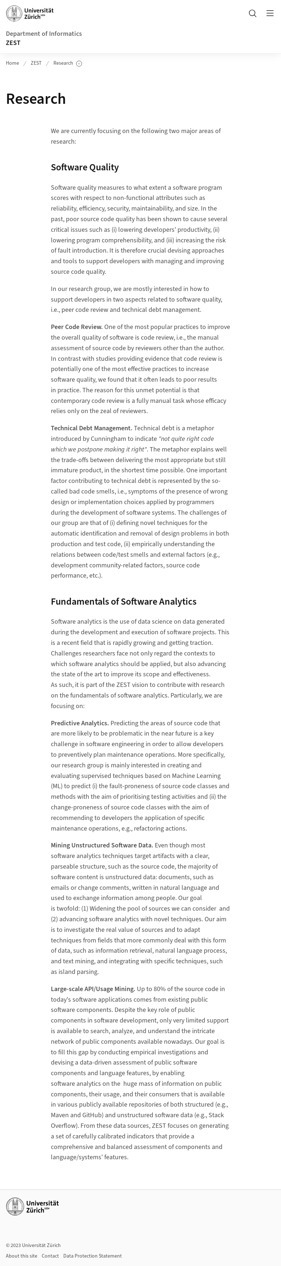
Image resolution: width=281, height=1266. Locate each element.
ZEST (13, 43)
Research (67, 63)
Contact (50, 1256)
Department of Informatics (44, 33)
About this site (21, 1256)
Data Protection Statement (92, 1256)
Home (12, 63)
